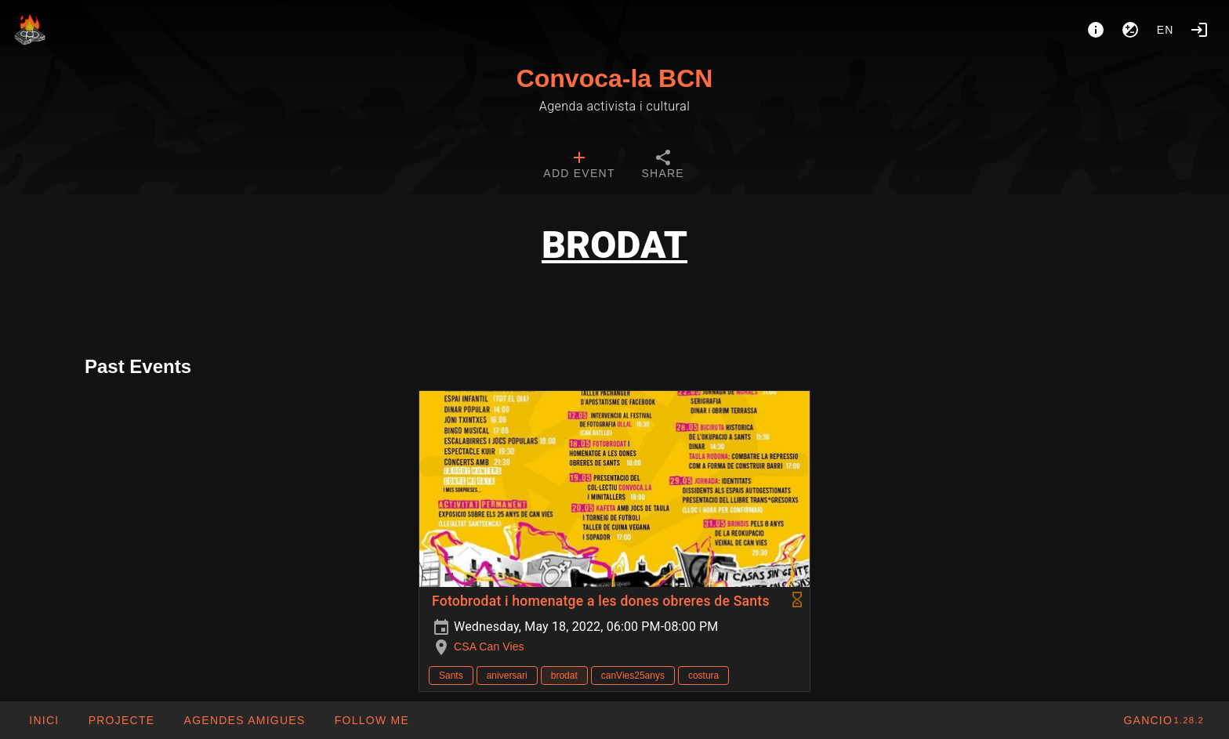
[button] (243, 720)
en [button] (1165, 30)
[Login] (1199, 30)
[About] (1096, 30)
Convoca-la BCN (615, 78)
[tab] (579, 166)
